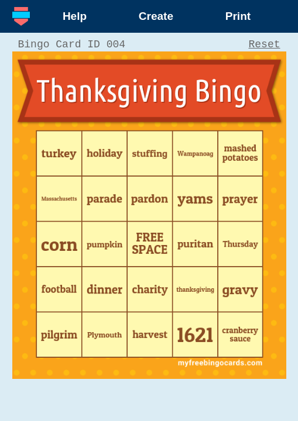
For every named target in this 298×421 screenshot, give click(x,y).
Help (75, 16)
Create (156, 16)
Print (238, 16)
